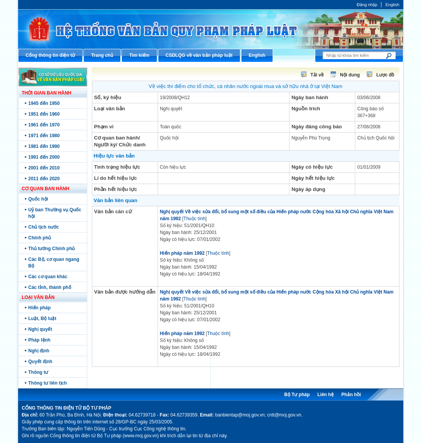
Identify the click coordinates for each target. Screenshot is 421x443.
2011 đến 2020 (44, 178)
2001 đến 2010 (44, 168)
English (392, 4)
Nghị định (39, 350)
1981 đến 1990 (44, 146)
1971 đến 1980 (44, 135)
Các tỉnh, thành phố (49, 287)
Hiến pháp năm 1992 (182, 253)
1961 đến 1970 (44, 125)
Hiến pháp (39, 307)
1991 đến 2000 (44, 157)
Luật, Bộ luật (42, 318)
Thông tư (38, 372)
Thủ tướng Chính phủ (51, 248)
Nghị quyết (40, 329)
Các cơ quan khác (48, 276)
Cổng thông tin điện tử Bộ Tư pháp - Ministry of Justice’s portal (210, 29)
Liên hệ (325, 394)
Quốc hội (38, 199)
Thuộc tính (194, 218)
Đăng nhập (367, 4)
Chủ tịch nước (43, 227)
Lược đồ (385, 75)
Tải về (317, 75)
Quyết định (40, 361)
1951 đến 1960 (44, 114)
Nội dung (350, 75)
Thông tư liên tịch (47, 383)
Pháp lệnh (39, 340)
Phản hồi (351, 394)
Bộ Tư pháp (297, 394)
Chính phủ (39, 238)
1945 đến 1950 (44, 103)
